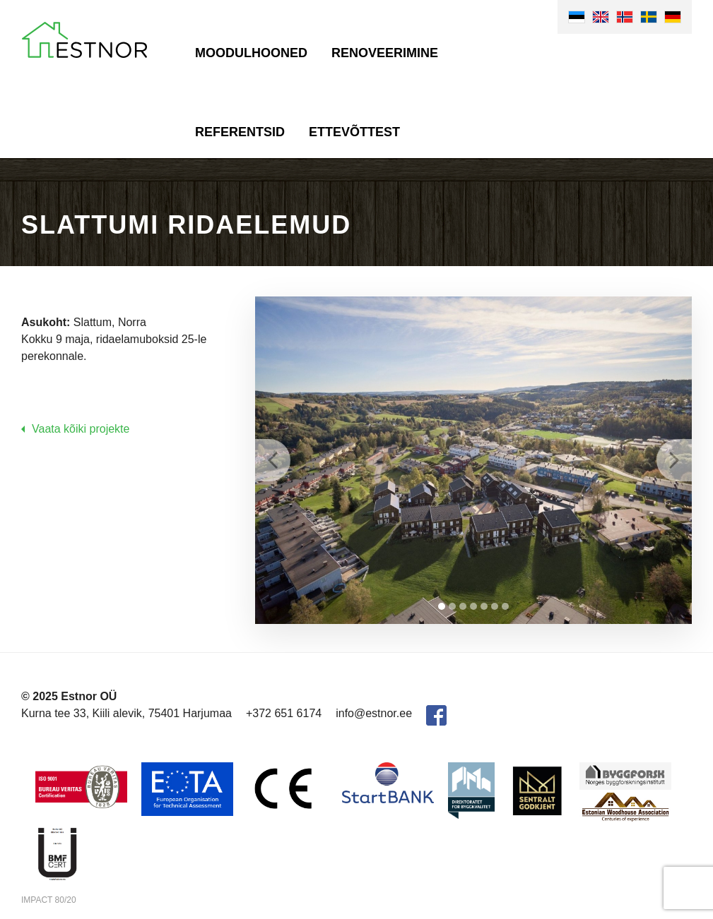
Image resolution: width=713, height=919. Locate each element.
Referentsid (240, 132)
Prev (272, 460)
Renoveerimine (384, 53)
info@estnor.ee (374, 713)
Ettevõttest (354, 132)
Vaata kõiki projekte (80, 429)
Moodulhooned (251, 53)
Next (674, 460)
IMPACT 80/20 (48, 900)
